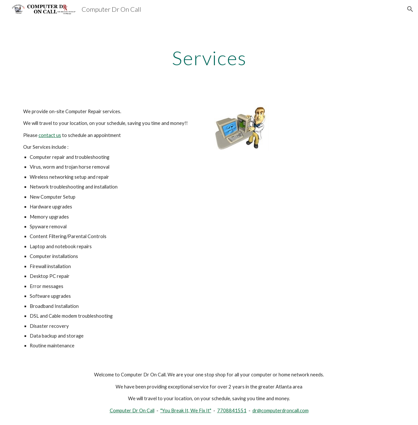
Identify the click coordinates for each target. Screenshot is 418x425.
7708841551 (232, 410)
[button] (410, 9)
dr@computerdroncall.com (280, 410)
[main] (209, 57)
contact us (50, 135)
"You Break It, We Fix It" (185, 410)
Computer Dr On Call (132, 410)
